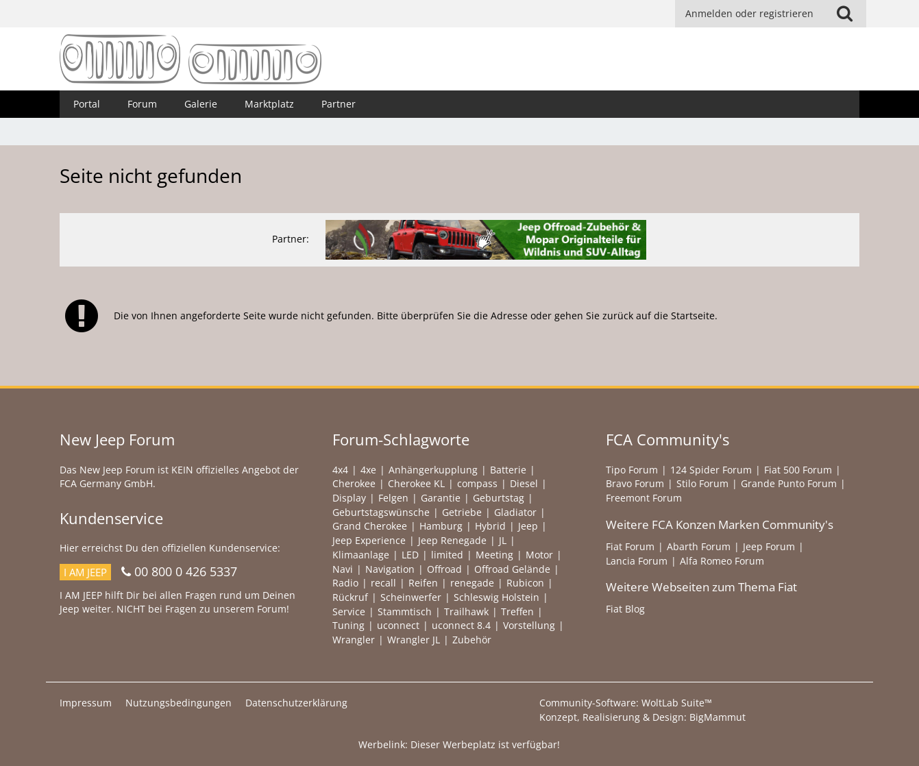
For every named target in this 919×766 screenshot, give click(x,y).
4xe (368, 469)
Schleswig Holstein (496, 597)
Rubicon (525, 582)
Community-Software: (625, 702)
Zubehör (471, 639)
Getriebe (462, 512)
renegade (472, 582)
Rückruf (350, 597)
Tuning (348, 625)
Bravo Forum (635, 483)
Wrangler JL (413, 639)
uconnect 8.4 (461, 625)
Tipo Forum (632, 469)
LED (410, 554)
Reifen (423, 582)
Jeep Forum (769, 546)
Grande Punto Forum (789, 483)
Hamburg (441, 525)
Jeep (528, 525)
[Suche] (845, 13)
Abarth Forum (699, 546)
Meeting (494, 554)
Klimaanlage (360, 554)
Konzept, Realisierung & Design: (642, 717)
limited (447, 554)
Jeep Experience (369, 540)
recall (383, 582)
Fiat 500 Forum (798, 469)
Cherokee (354, 483)
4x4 (340, 469)
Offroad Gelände (512, 569)
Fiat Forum (630, 546)
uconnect (398, 625)
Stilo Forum (702, 483)
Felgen (393, 497)
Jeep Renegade (452, 540)
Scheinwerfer (410, 597)
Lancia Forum (636, 560)
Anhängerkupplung (433, 469)
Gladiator (515, 512)
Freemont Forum (644, 497)
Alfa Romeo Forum (722, 560)
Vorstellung (529, 625)
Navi (342, 569)
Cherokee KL (416, 483)
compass (477, 483)
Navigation (390, 569)
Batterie (508, 469)
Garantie (441, 497)
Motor (539, 554)
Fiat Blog (625, 608)
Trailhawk (466, 611)
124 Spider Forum (711, 469)
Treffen (517, 611)
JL (502, 540)
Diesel (524, 483)
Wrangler (353, 639)
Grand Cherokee (369, 525)
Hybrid (490, 525)
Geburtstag (498, 497)
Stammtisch (405, 611)
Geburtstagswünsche (381, 512)
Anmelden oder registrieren (749, 13)
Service (348, 611)
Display (349, 497)
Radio (345, 582)
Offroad (444, 569)
